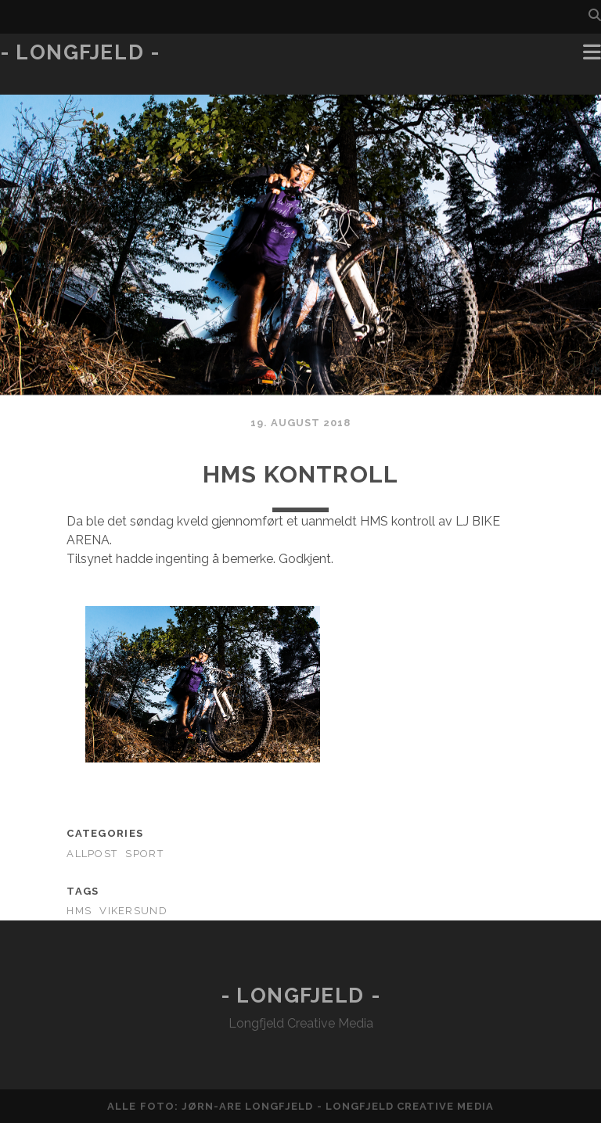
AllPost (92, 853)
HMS (79, 911)
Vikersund (133, 911)
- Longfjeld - (80, 52)
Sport (144, 853)
